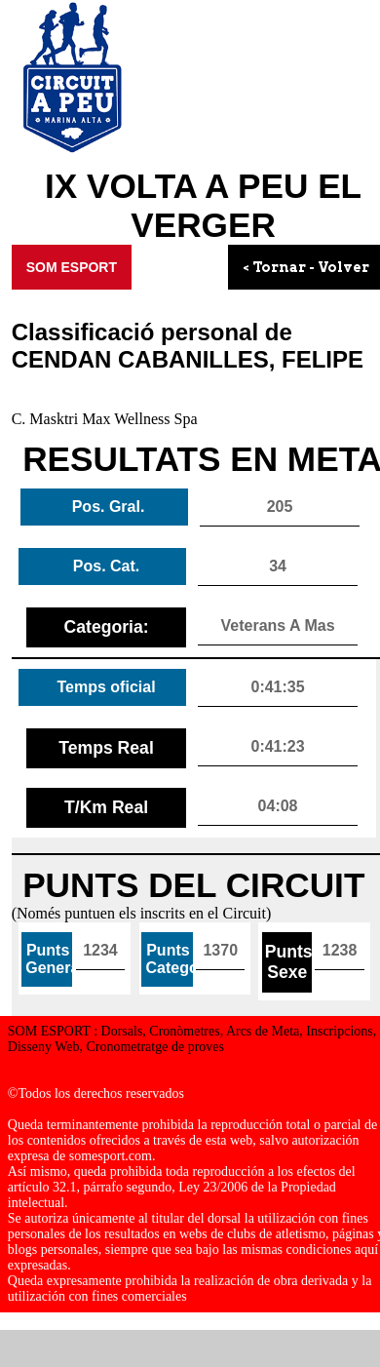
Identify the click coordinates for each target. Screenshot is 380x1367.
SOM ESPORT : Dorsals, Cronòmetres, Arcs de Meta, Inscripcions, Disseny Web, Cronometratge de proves (192, 1039)
